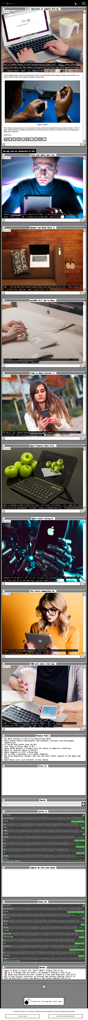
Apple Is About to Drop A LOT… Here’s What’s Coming (28, 970)
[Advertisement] (43, 781)
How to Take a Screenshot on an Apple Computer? (26, 754)
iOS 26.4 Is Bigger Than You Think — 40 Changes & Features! (32, 972)
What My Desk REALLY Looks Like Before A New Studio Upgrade (32, 978)
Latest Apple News (47, 1001)
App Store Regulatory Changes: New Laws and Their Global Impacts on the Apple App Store (42, 757)
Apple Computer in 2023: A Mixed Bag (21, 752)
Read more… (8, 135)
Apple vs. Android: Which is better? (21, 750)
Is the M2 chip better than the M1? (20, 744)
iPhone (53, 75)
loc (44, 840)
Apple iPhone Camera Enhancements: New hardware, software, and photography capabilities (39, 742)
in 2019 (75, 128)
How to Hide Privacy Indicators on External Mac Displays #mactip (34, 976)
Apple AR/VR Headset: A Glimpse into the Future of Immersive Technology (37, 748)
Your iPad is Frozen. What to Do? (19, 746)
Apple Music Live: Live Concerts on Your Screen (26, 760)
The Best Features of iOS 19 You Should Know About (27, 739)
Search (83, 804)
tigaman (60, 1001)
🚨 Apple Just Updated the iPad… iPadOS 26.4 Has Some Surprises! (34, 974)
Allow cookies (22, 1016)
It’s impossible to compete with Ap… (42, 9)
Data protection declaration (66, 1016)
